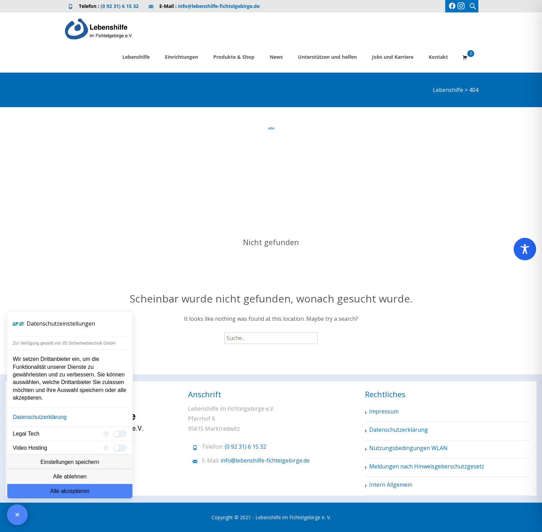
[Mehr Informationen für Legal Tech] (106, 434)
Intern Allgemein (390, 484)
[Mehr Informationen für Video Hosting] (106, 448)
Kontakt (438, 57)
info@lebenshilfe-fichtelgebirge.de (219, 6)
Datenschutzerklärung (40, 417)
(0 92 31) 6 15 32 (120, 6)
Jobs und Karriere (392, 57)
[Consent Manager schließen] (17, 514)
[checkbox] (120, 433)
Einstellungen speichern (69, 462)
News (276, 57)
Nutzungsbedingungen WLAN (408, 448)
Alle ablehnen (70, 476)
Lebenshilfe (136, 57)
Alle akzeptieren (70, 491)
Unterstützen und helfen (327, 57)
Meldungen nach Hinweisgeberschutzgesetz (426, 466)
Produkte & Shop (233, 57)
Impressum (384, 411)
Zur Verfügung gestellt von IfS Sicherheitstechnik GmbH (64, 343)
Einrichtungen (181, 57)
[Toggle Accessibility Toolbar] (525, 249)
